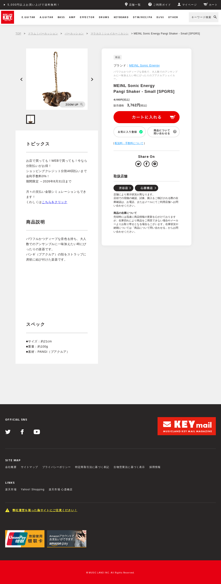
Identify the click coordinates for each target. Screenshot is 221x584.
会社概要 (11, 467)
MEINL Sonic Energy (144, 65)
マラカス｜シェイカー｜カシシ (110, 33)
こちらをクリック (54, 202)
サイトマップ (29, 467)
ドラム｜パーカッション (43, 33)
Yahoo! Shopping (32, 489)
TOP (18, 33)
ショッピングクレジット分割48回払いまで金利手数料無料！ (50, 4)
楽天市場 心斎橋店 (61, 489)
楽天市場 (11, 489)
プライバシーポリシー (56, 467)
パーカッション (74, 33)
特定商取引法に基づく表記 (92, 467)
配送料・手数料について (129, 143)
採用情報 (155, 467)
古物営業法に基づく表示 (129, 467)
